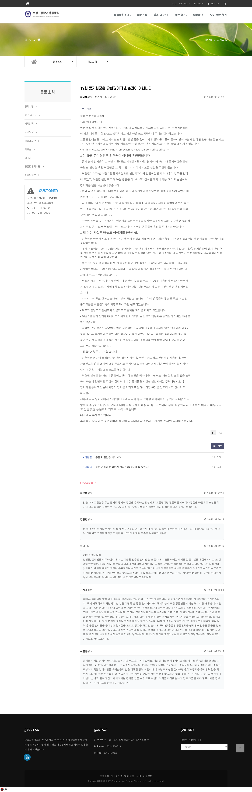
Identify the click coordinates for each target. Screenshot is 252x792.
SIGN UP (213, 3)
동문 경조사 (30, 115)
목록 (217, 445)
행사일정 (29, 123)
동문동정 (29, 132)
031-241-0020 (41, 207)
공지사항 (29, 106)
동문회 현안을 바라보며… (109, 457)
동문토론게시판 (32, 166)
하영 (82, 545)
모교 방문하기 (218, 15)
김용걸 (84, 519)
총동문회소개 (122, 15)
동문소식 (141, 15)
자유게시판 (30, 140)
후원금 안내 (161, 15)
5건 (98, 97)
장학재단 (197, 15)
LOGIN (199, 3)
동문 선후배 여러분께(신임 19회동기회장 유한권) (122, 466)
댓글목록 (86, 483)
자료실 (27, 149)
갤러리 (27, 158)
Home (209, 39)
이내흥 (84, 97)
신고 (86, 108)
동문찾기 (180, 15)
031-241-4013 (182, 3)
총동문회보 (30, 175)
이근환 (84, 493)
